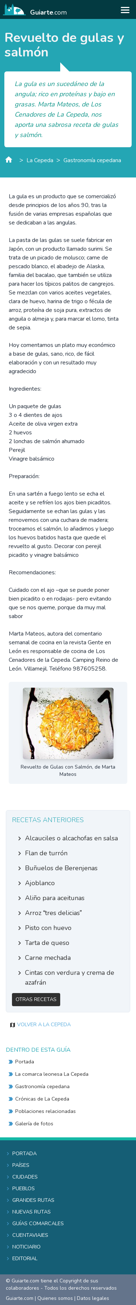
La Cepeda (39, 160)
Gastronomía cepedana (92, 160)
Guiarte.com (19, 1298)
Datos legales (93, 1298)
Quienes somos (55, 1298)
